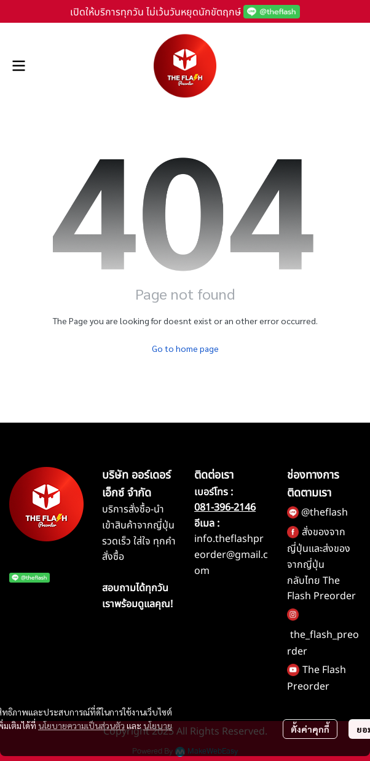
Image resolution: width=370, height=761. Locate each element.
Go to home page (185, 348)
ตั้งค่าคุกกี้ (310, 729)
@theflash (324, 512)
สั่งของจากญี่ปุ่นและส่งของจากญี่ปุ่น (318, 548)
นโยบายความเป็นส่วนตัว (81, 725)
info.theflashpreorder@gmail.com (231, 555)
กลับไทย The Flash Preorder (321, 588)
